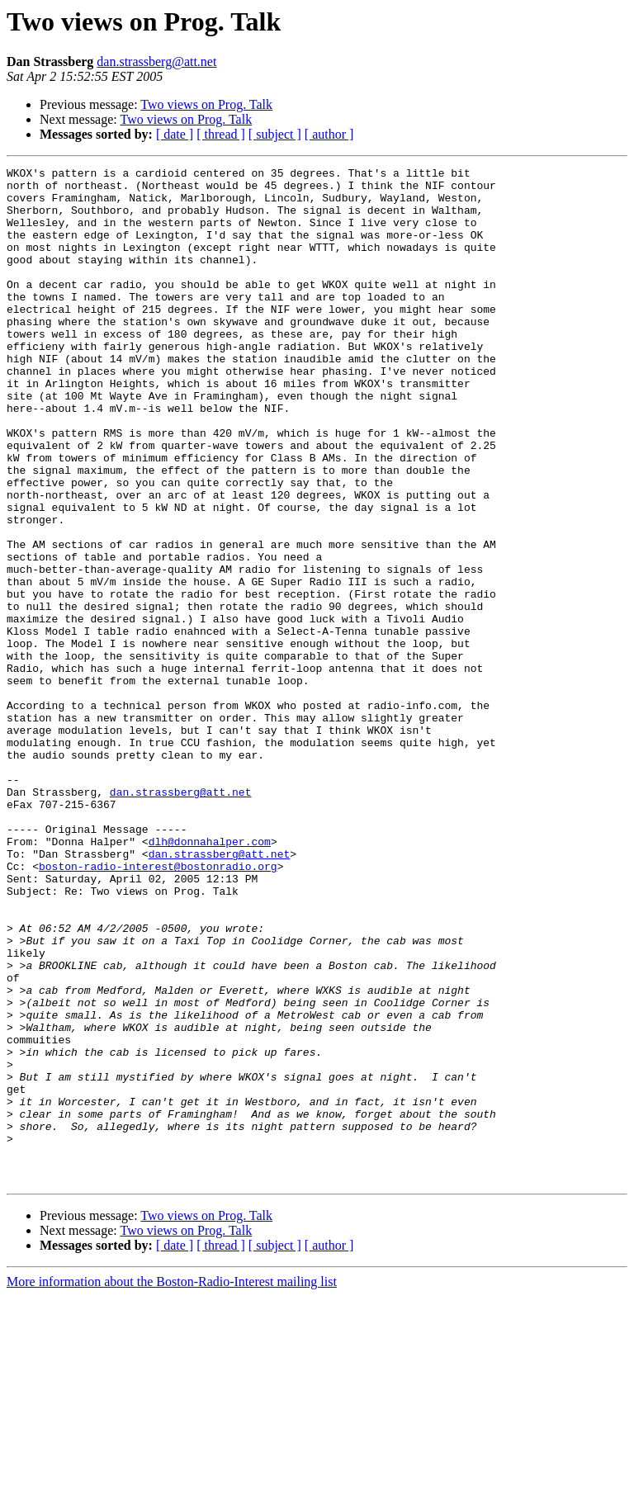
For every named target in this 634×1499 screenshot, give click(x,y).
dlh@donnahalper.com (210, 977)
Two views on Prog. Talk (206, 104)
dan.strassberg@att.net (156, 61)
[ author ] (329, 134)
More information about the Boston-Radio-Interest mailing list (172, 1485)
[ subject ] (274, 134)
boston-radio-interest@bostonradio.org (158, 1007)
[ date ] (174, 134)
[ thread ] (220, 134)
